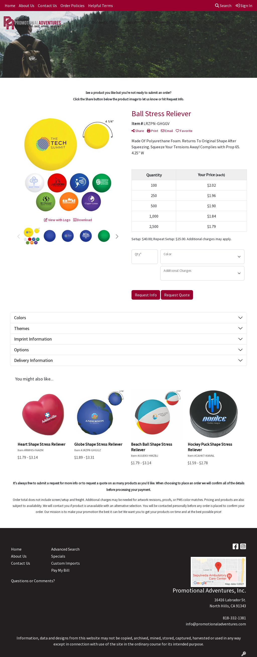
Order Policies (72, 5)
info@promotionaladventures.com (216, 623)
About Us (26, 5)
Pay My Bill (60, 570)
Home (10, 5)
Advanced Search (65, 549)
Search (223, 5)
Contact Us (47, 5)
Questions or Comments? (33, 580)
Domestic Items (105, 22)
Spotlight (186, 22)
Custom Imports (156, 22)
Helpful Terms (100, 5)
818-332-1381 (234, 617)
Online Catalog (217, 22)
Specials (130, 22)
